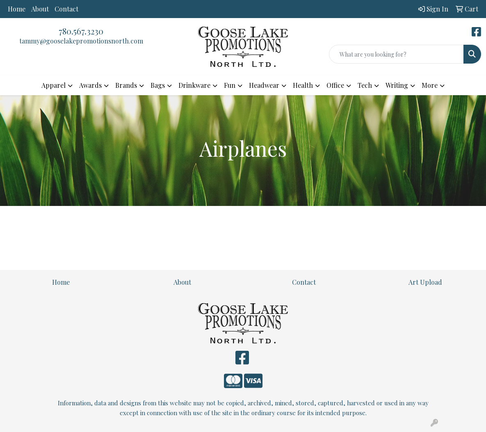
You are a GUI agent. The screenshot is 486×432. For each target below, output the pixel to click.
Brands (126, 85)
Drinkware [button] (194, 85)
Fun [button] (229, 85)
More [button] (430, 85)
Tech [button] (365, 85)
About (40, 9)
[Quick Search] (396, 54)
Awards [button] (90, 85)
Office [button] (335, 85)
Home (16, 9)
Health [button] (303, 85)
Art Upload (425, 282)
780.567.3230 (81, 31)
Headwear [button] (264, 85)
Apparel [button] (53, 85)
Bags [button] (158, 85)
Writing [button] (397, 85)
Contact (66, 9)
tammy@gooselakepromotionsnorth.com (81, 41)
